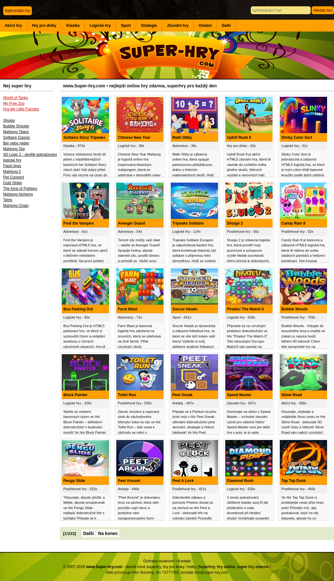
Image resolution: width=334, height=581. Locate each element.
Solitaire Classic (16, 137)
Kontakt (184, 561)
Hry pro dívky (44, 25)
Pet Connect (13, 177)
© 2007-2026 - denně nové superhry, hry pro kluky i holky (129, 567)
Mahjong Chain (16, 205)
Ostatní (205, 25)
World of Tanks (15, 98)
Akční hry (13, 25)
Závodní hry (177, 25)
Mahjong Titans (16, 132)
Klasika (72, 25)
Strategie (149, 25)
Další (226, 25)
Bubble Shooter (16, 126)
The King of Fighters (20, 188)
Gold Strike (12, 183)
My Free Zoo (14, 103)
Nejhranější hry (17, 11)
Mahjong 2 (12, 171)
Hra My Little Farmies (21, 109)
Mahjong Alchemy (18, 194)
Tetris (7, 200)
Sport (126, 25)
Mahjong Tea (14, 149)
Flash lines (12, 166)
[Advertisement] (30, 314)
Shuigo (9, 120)
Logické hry (100, 25)
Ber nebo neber (16, 143)
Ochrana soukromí (159, 561)
